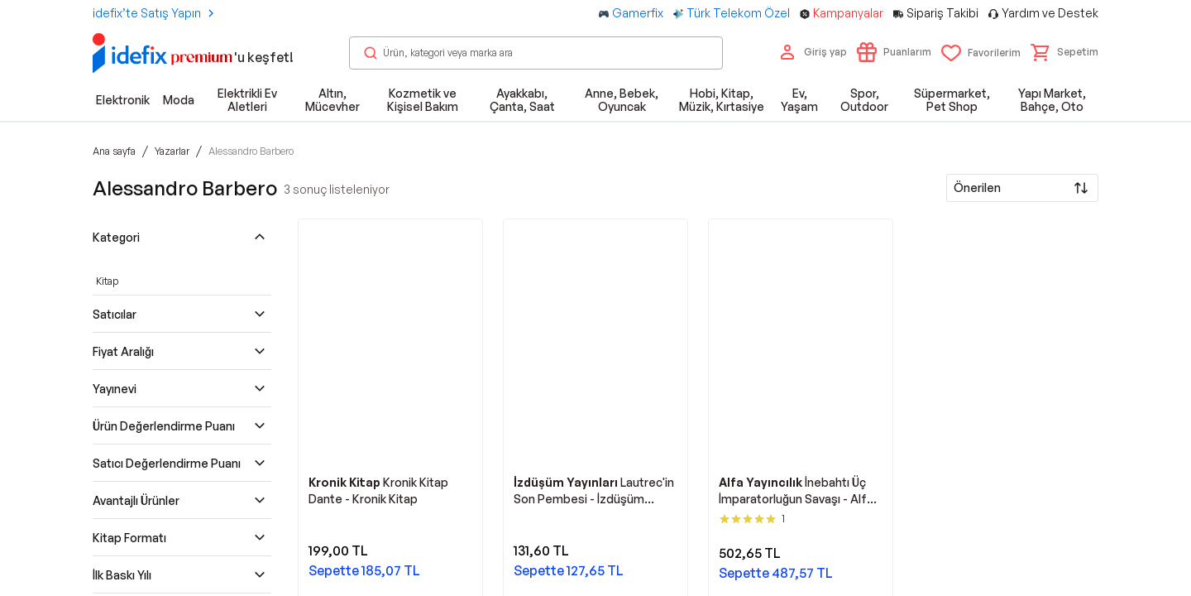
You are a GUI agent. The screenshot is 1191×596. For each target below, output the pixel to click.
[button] (1064, 52)
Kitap (107, 281)
